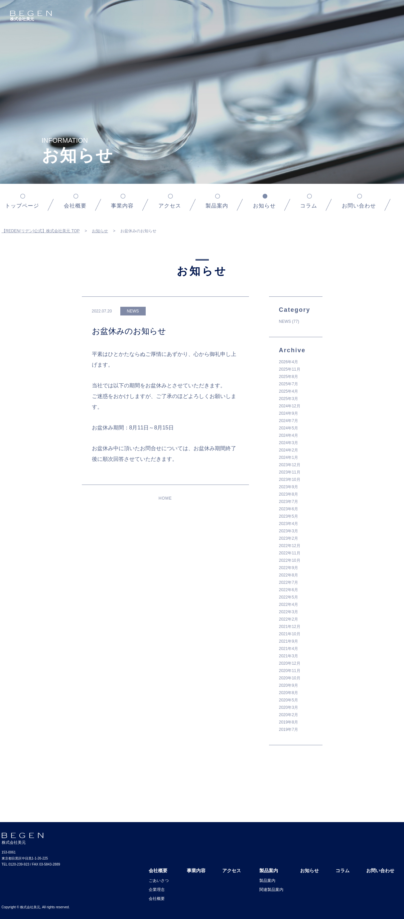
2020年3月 (288, 707)
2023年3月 (288, 531)
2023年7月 (288, 501)
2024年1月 (288, 457)
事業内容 (122, 206)
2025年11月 (289, 369)
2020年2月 (288, 714)
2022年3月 (288, 612)
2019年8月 (288, 722)
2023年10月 (289, 479)
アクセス (169, 206)
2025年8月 (288, 376)
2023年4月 (288, 523)
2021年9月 (288, 641)
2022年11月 (289, 553)
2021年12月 (289, 626)
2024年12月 (289, 406)
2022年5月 (288, 597)
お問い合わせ (359, 206)
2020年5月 (288, 700)
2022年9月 (288, 567)
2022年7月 (288, 582)
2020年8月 (288, 692)
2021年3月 (288, 656)
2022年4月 (288, 604)
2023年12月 (289, 465)
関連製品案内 (271, 889)
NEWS (285, 321)
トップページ (22, 206)
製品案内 (217, 206)
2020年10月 (289, 678)
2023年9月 (288, 487)
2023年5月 (288, 516)
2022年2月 (288, 619)
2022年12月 (289, 545)
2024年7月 (288, 420)
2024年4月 (288, 435)
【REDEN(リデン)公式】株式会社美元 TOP (41, 231)
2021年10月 (289, 634)
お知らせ (100, 231)
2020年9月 (288, 685)
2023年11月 (289, 472)
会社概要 (75, 206)
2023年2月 (288, 538)
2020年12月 (289, 663)
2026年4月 (288, 362)
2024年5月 (288, 428)
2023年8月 (288, 494)
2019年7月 (288, 729)
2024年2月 (288, 450)
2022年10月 (289, 560)
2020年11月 (289, 670)
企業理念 (157, 889)
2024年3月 (288, 442)
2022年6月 (288, 589)
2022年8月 (288, 575)
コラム (308, 206)
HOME (165, 498)
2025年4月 (288, 391)
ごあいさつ (159, 880)
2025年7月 (288, 384)
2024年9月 (288, 413)
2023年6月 (288, 509)
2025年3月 (288, 398)
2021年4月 (288, 648)
